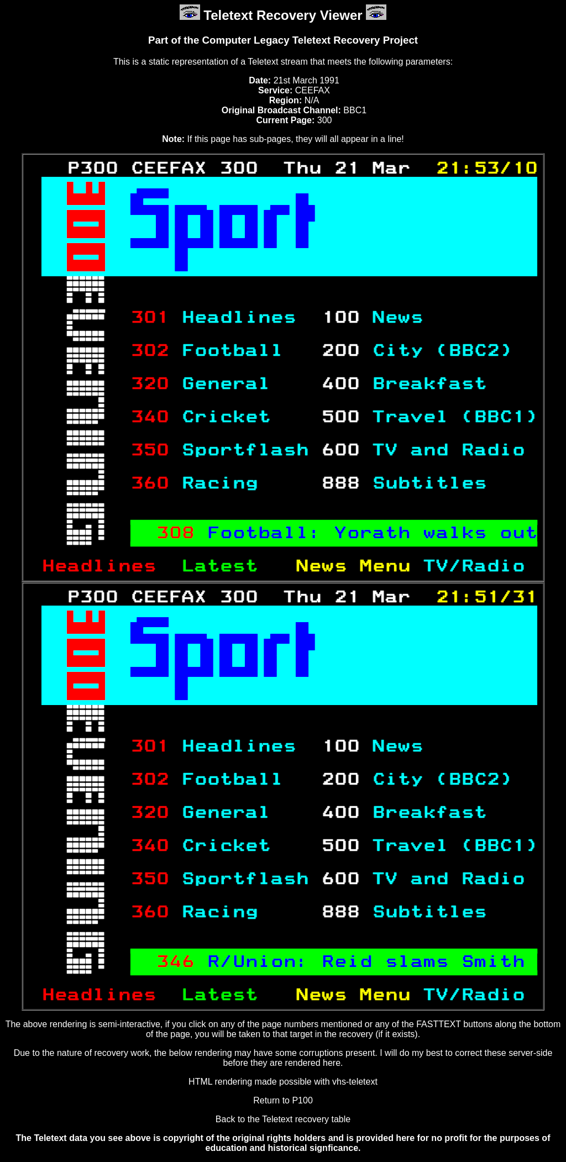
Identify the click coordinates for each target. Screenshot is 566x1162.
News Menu (359, 566)
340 (149, 417)
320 (149, 384)
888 (340, 483)
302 (149, 351)
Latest (232, 566)
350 (149, 450)
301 (149, 317)
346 (175, 962)
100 (340, 317)
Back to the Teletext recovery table (283, 1119)
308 (175, 533)
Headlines (105, 566)
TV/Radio (480, 566)
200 (340, 351)
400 (340, 384)
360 (149, 483)
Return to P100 (283, 1100)
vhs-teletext (355, 1081)
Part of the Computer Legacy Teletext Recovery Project (283, 40)
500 (340, 417)
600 (340, 450)
